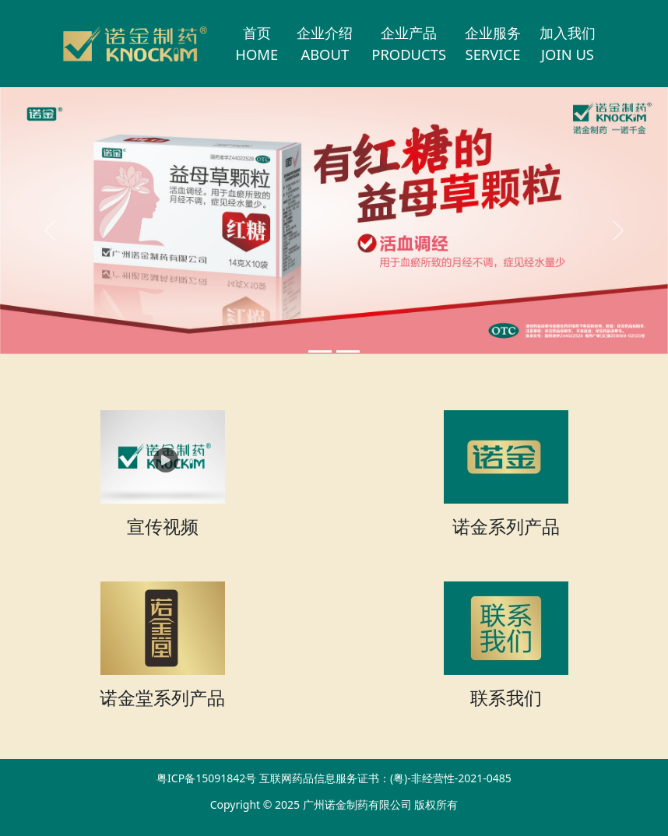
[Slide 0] (320, 351)
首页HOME (256, 43)
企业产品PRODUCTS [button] (408, 43)
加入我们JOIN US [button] (568, 43)
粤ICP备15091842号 (206, 778)
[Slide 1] (348, 351)
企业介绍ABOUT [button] (325, 43)
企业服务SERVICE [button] (493, 43)
